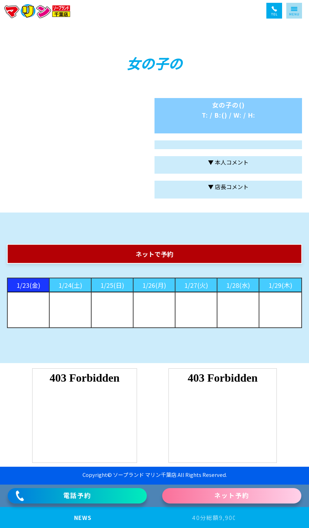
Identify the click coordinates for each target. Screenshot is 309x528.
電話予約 (53, 496)
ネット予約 (231, 495)
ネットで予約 (154, 253)
